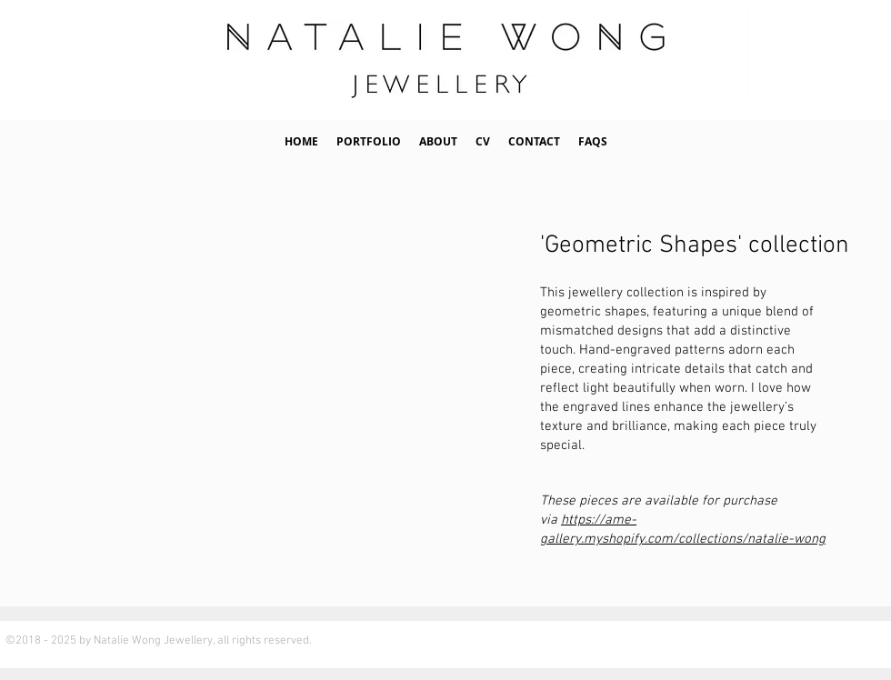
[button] (368, 142)
